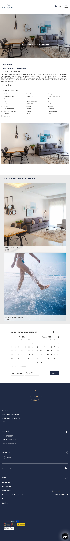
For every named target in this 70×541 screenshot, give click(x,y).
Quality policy (6, 490)
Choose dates (6, 85)
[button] (2, 144)
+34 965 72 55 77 (7, 436)
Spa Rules (5, 503)
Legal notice (6, 482)
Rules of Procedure (8, 499)
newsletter (6, 468)
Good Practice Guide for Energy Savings (14, 495)
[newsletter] (66, 468)
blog (4, 477)
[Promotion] (33, 374)
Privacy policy (6, 486)
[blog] (66, 477)
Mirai (66, 494)
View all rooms (7, 64)
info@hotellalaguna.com (9, 443)
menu (66, 8)
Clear (55, 332)
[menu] (66, 5)
